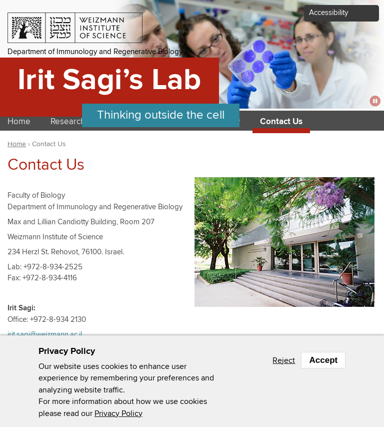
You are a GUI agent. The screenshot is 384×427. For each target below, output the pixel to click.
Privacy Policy (118, 413)
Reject (283, 360)
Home (17, 144)
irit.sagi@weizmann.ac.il (45, 334)
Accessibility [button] (328, 13)
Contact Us (281, 122)
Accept (323, 360)
